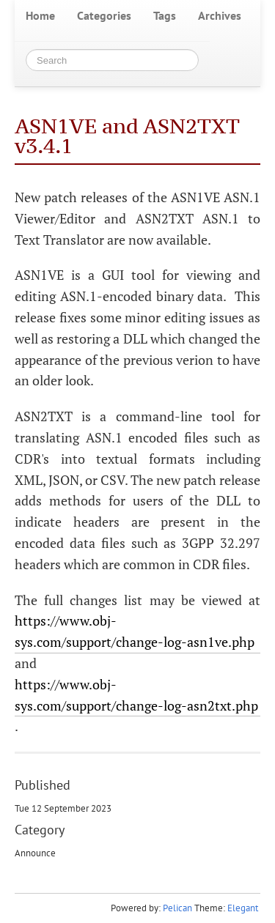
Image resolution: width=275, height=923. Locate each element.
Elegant (242, 908)
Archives (219, 15)
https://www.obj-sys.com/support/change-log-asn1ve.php (134, 631)
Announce (35, 853)
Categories (104, 15)
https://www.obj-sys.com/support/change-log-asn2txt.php (136, 694)
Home (40, 15)
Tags (164, 15)
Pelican (177, 908)
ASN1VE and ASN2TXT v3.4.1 (127, 136)
